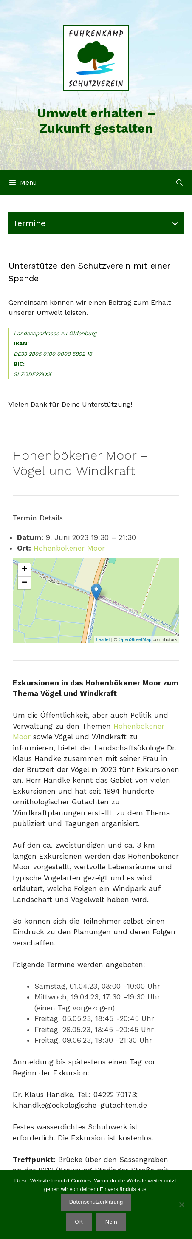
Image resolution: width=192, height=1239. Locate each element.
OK (79, 1222)
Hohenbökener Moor (69, 548)
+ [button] (24, 569)
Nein (111, 1222)
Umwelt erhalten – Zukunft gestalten (96, 120)
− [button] (24, 583)
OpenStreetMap (135, 639)
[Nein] (181, 1204)
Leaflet (103, 639)
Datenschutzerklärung (96, 1202)
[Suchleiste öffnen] (179, 182)
